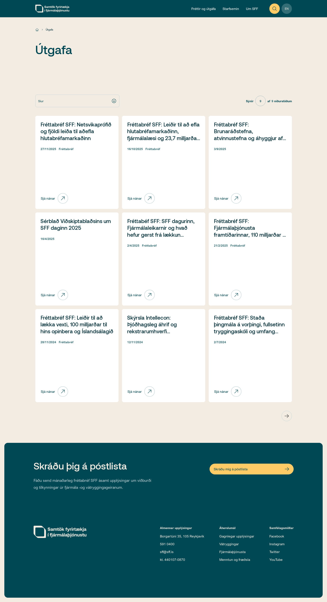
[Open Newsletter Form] (252, 469)
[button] (77, 101)
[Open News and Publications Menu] (203, 8)
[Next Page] (286, 416)
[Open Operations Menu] (231, 8)
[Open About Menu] (252, 8)
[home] (52, 9)
